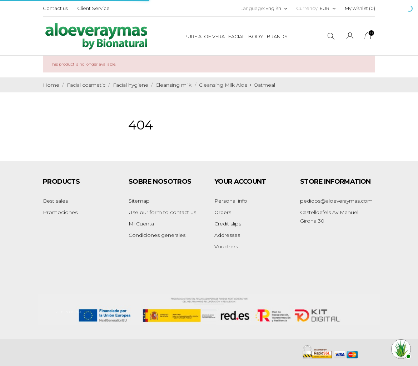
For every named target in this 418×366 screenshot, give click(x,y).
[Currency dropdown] (328, 8)
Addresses (227, 235)
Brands (277, 36)
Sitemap (139, 201)
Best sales (55, 201)
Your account (240, 181)
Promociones (60, 212)
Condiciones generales (157, 235)
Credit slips (227, 223)
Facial (236, 36)
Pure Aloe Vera (204, 36)
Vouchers (226, 246)
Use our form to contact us (162, 212)
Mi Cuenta (141, 223)
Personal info (230, 201)
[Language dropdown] (276, 8)
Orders (222, 212)
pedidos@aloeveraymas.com (336, 201)
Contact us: (56, 8)
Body (255, 36)
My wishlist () (360, 8)
